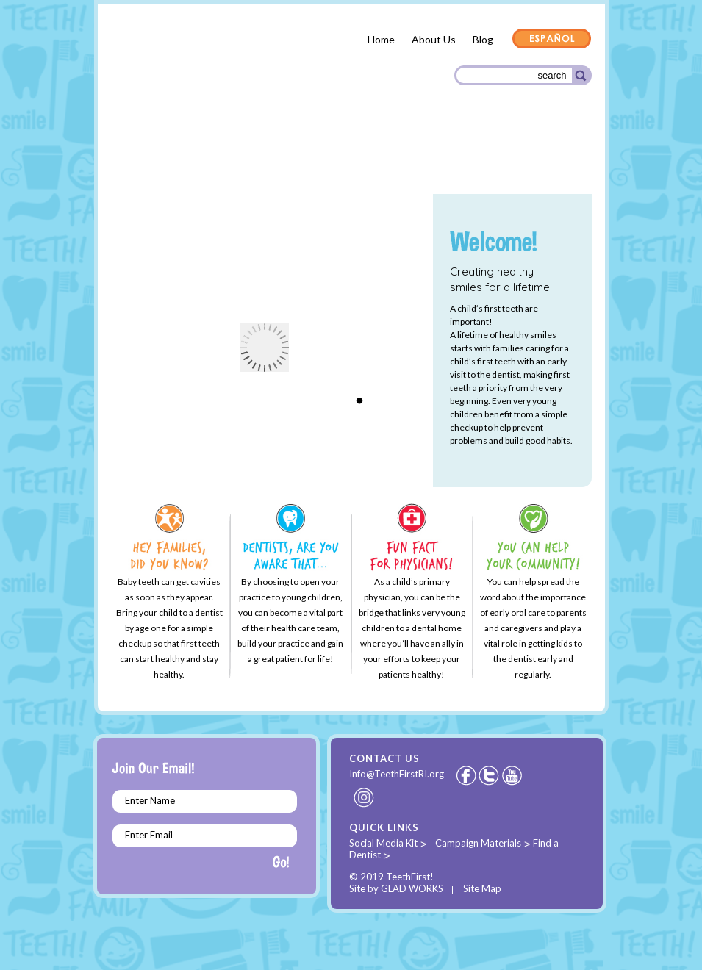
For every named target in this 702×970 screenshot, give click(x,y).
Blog (483, 39)
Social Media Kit (383, 843)
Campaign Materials (478, 843)
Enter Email (149, 835)
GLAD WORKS (412, 888)
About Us (434, 39)
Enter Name (150, 800)
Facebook (466, 775)
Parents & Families (164, 156)
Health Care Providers (384, 154)
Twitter (490, 775)
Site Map (482, 888)
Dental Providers (269, 154)
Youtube (513, 775)
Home (381, 39)
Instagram (365, 797)
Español (552, 40)
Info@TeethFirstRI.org (396, 774)
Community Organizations (518, 156)
